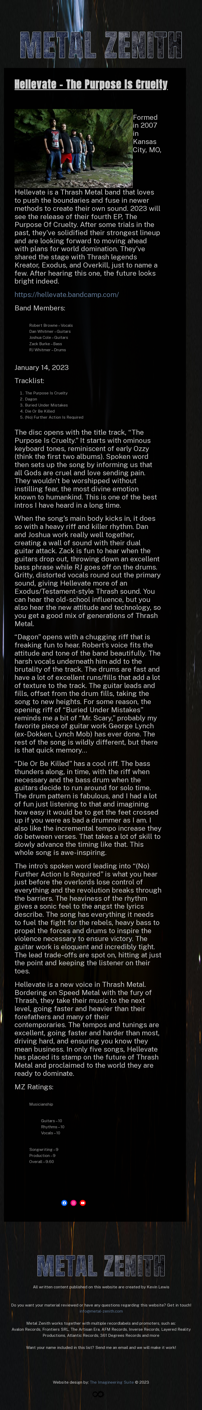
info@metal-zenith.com (101, 1311)
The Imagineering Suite (112, 1382)
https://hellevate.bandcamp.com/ (66, 294)
